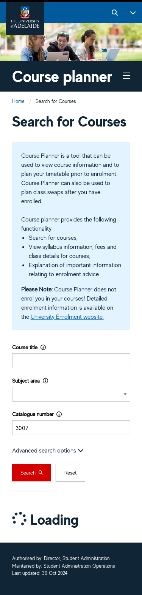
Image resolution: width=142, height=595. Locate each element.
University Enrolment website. (67, 316)
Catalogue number (37, 414)
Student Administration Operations (79, 566)
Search (31, 472)
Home (18, 101)
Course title (29, 347)
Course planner (62, 76)
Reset (70, 472)
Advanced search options (48, 450)
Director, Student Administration (77, 558)
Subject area (30, 380)
